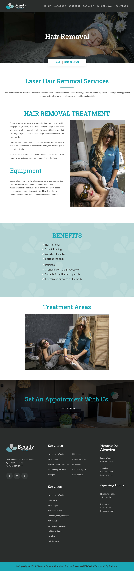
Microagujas (53, 459)
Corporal (74, 6)
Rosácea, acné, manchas (58, 464)
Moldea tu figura (79, 470)
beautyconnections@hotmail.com (20, 459)
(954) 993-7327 (14, 466)
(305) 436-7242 (14, 463)
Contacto (122, 6)
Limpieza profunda (56, 454)
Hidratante (77, 454)
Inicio (47, 6)
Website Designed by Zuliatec (101, 566)
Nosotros (60, 6)
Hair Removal (105, 6)
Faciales (88, 6)
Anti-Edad (76, 464)
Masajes (51, 475)
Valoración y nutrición (57, 470)
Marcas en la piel (79, 459)
